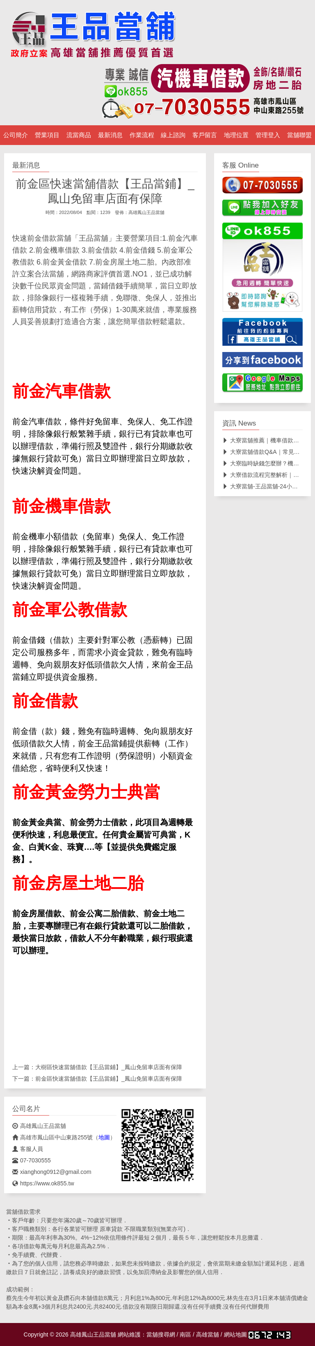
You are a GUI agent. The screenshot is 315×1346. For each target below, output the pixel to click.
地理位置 (236, 135)
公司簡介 (15, 135)
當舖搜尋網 (160, 1334)
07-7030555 (31, 1160)
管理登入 (268, 135)
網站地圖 (235, 1334)
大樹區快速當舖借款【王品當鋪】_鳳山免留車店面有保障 (108, 1067)
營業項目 (47, 135)
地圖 (104, 1137)
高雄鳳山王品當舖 (146, 212)
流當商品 (78, 135)
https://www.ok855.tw (43, 1183)
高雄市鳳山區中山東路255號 (52, 1137)
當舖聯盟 (299, 135)
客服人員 (27, 1149)
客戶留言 (204, 135)
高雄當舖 (207, 1334)
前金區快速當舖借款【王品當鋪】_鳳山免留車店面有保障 (108, 1078)
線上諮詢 (173, 135)
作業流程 (142, 135)
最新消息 (110, 135)
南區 (185, 1334)
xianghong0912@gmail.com (51, 1172)
